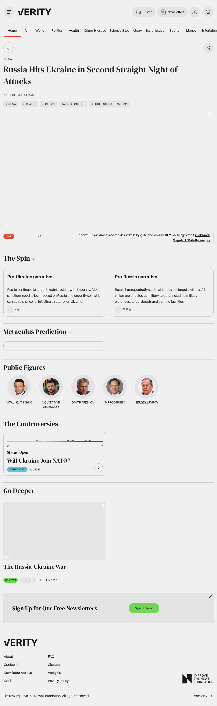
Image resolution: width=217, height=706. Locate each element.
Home (12, 30)
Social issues (154, 30)
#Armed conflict (73, 104)
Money (191, 30)
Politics (56, 30)
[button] (14, 448)
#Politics (48, 104)
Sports (174, 30)
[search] (208, 12)
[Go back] (8, 48)
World (40, 30)
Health (74, 30)
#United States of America (109, 104)
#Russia (11, 104)
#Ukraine (29, 104)
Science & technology (126, 30)
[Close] (210, 596)
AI (26, 30)
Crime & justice (95, 30)
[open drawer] (9, 12)
